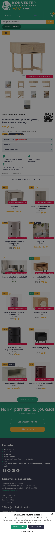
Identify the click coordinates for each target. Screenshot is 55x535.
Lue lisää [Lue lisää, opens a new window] (39, 522)
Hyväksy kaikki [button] (18, 527)
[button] (27, 531)
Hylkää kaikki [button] (36, 527)
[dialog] (27, 267)
